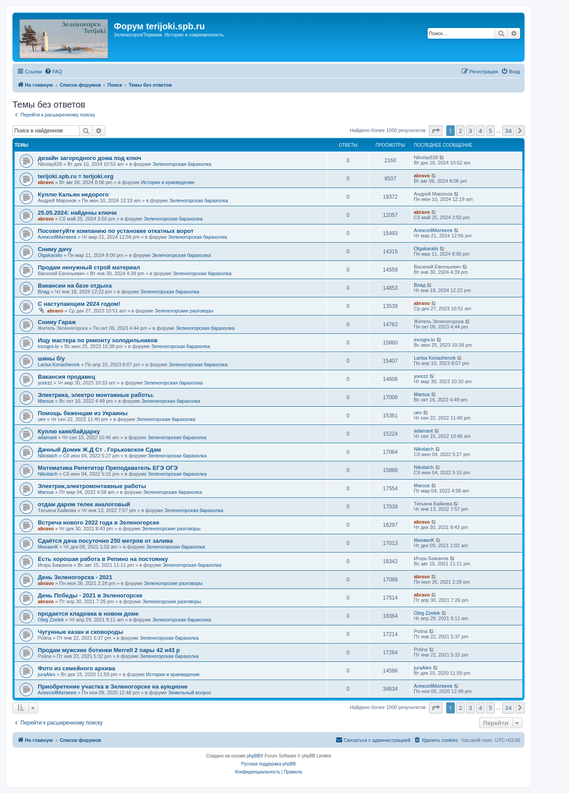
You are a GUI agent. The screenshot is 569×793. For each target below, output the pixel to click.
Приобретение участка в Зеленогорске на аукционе (113, 686)
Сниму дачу (55, 249)
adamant (47, 437)
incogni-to (48, 346)
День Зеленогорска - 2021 (75, 577)
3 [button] (470, 131)
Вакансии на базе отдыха (75, 285)
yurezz (45, 382)
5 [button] (490, 131)
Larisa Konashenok (59, 364)
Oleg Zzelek (51, 619)
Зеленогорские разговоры (184, 310)
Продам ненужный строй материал (89, 267)
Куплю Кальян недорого (73, 194)
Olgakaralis (50, 255)
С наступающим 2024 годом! (79, 303)
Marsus (46, 401)
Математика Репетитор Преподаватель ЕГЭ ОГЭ (108, 468)
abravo (46, 182)
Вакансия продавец (66, 376)
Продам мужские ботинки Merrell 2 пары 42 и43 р (109, 650)
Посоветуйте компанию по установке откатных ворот (115, 231)
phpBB (253, 755)
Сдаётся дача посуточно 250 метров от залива (105, 540)
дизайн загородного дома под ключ (89, 158)
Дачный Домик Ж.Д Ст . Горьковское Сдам (99, 449)
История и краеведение (168, 182)
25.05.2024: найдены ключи (77, 212)
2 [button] (460, 131)
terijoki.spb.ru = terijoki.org (75, 176)
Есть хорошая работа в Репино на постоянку (103, 559)
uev (42, 419)
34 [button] (508, 131)
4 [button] (480, 131)
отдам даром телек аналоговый (84, 504)
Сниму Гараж (57, 322)
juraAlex (47, 674)
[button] (435, 130)
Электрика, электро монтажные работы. (96, 395)
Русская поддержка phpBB (268, 763)
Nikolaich (48, 455)
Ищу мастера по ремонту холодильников (97, 340)
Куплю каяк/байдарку (69, 431)
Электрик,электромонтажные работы (92, 486)
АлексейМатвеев (57, 237)
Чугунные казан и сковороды (80, 632)
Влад (43, 291)
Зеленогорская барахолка (181, 164)
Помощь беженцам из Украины (83, 413)
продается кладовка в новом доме (88, 613)
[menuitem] (53, 71)
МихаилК (48, 546)
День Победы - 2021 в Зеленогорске (90, 595)
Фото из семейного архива (76, 668)
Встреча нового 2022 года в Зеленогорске (98, 522)
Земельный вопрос (189, 692)
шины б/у (51, 358)
